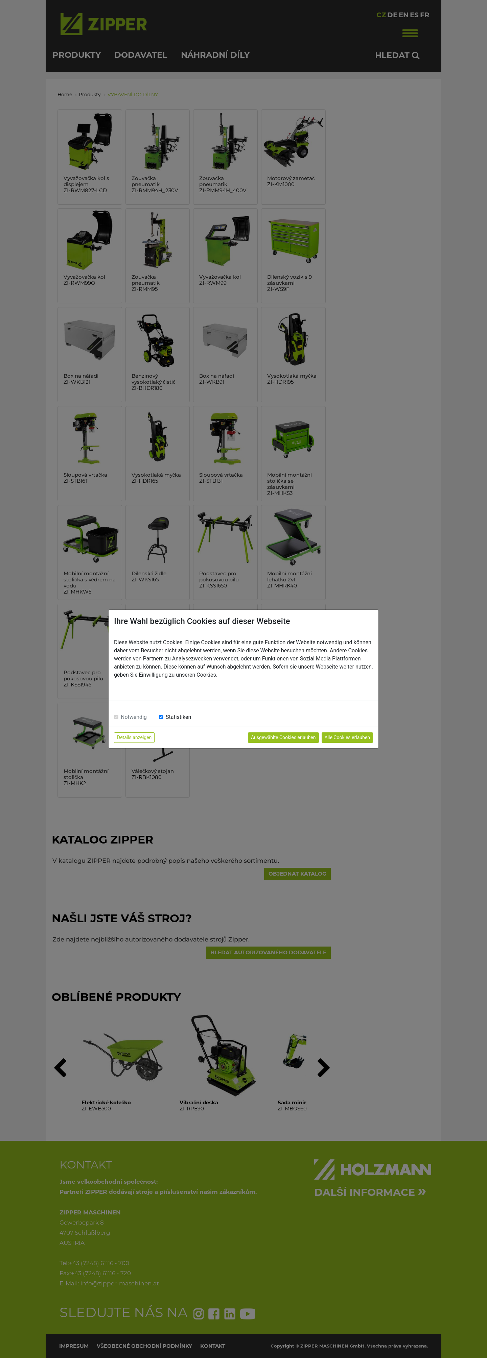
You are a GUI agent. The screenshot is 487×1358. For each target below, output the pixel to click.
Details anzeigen (134, 737)
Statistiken (178, 717)
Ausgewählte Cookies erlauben (283, 737)
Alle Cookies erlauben (347, 737)
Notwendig (134, 717)
